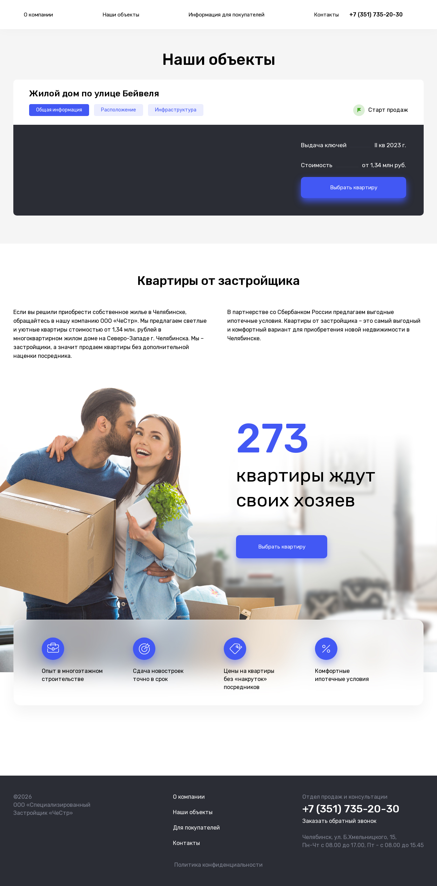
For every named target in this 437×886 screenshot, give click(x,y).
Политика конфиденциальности (218, 864)
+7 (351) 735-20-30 (376, 14)
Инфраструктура (175, 110)
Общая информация (59, 110)
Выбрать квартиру (353, 187)
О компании (38, 15)
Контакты (326, 15)
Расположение (118, 110)
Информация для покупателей (226, 15)
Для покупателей (196, 827)
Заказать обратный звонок (339, 821)
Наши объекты (120, 15)
